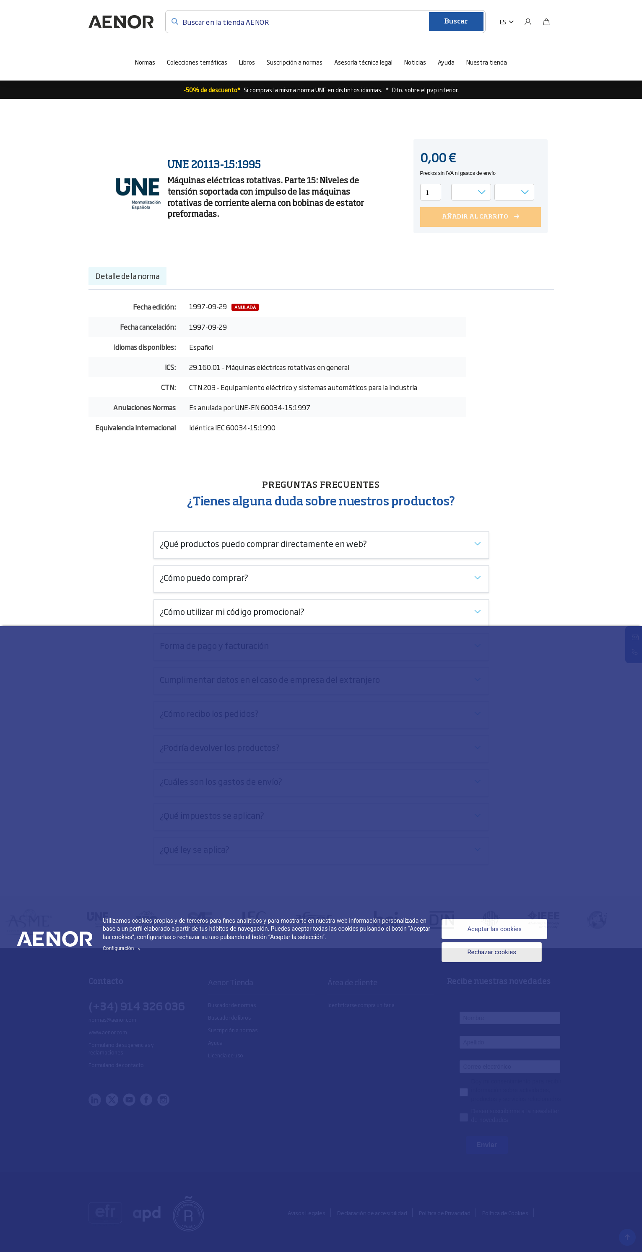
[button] (507, 22)
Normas (145, 61)
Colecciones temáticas (197, 61)
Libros (247, 61)
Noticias (415, 61)
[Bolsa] (546, 21)
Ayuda (446, 61)
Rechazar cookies (489, 954)
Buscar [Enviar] (456, 21)
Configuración (123, 948)
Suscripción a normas (294, 61)
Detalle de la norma (127, 275)
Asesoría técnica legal (363, 61)
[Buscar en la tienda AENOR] (325, 21)
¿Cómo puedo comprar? (204, 577)
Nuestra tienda (486, 61)
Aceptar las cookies (492, 928)
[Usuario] (527, 21)
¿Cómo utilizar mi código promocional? (232, 611)
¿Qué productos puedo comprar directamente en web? (263, 543)
